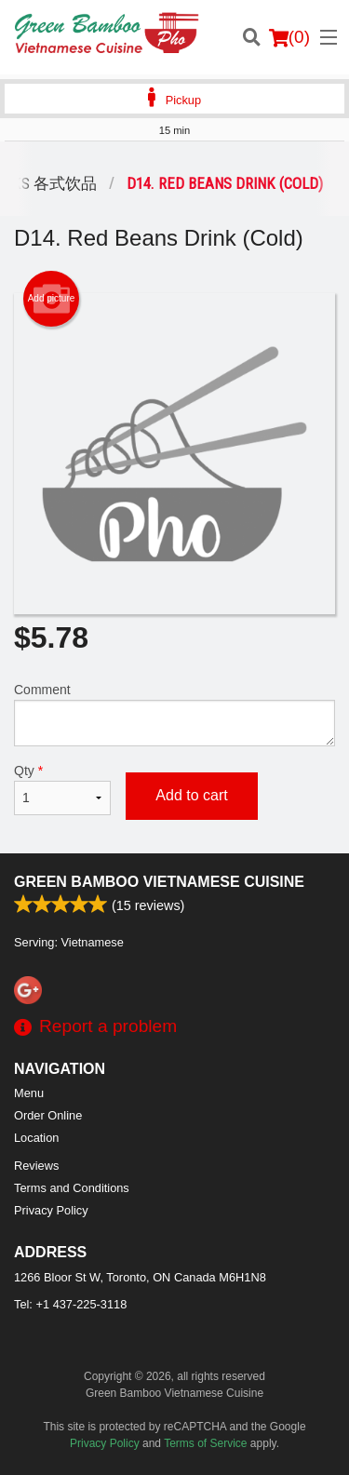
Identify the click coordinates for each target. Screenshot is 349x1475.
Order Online (48, 1115)
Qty (62, 789)
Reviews (36, 1166)
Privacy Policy (51, 1210)
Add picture (51, 299)
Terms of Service (205, 1443)
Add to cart (191, 795)
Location (36, 1138)
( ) (289, 37)
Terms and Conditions (71, 1188)
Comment (174, 714)
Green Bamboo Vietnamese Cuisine (159, 882)
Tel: (70, 1304)
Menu (29, 1093)
